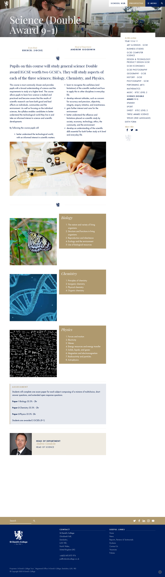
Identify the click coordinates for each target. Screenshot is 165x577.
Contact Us (113, 546)
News (111, 536)
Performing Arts (135, 85)
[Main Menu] (152, 3)
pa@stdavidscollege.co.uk (69, 559)
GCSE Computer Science (135, 54)
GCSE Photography (137, 70)
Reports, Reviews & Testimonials (121, 540)
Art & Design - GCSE (137, 45)
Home (111, 533)
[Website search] (162, 3)
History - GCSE (134, 77)
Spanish (131, 103)
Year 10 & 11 (131, 41)
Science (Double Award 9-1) (135, 97)
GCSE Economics (136, 66)
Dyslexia (112, 543)
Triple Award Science (138, 114)
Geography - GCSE (136, 73)
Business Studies (135, 49)
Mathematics (133, 89)
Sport (130, 107)
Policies (112, 553)
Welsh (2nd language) (139, 118)
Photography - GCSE (138, 81)
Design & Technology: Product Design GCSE (139, 60)
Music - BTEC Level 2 (137, 92)
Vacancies (113, 550)
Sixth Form (130, 122)
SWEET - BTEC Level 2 (137, 110)
